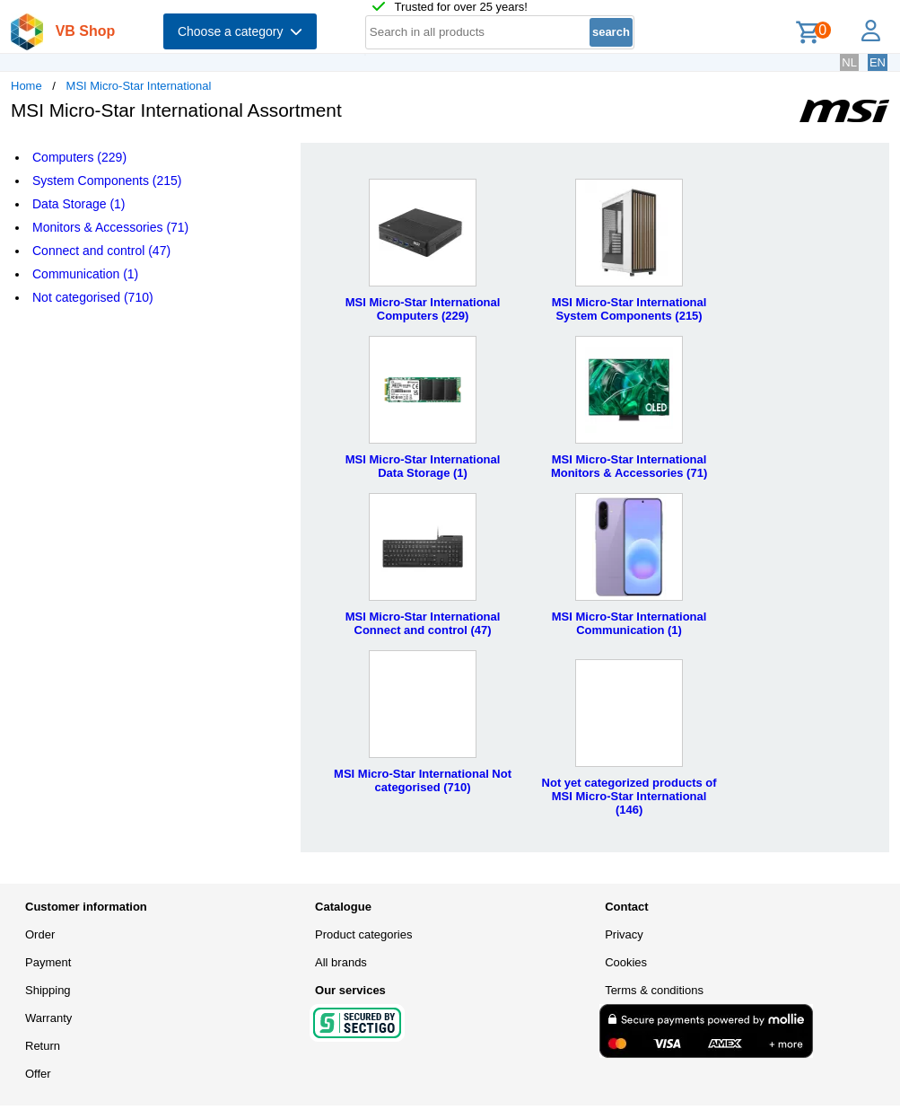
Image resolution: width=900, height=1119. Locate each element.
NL (849, 62)
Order (40, 934)
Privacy (624, 934)
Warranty (48, 1018)
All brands (341, 962)
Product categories (363, 934)
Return (42, 1046)
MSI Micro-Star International (139, 86)
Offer (38, 1073)
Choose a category (240, 31)
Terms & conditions (654, 990)
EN (877, 62)
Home (26, 86)
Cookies (626, 962)
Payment (48, 962)
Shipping (48, 990)
